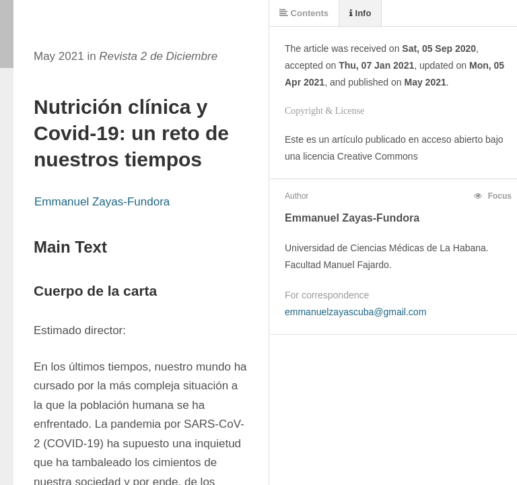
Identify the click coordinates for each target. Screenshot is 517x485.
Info (360, 13)
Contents (304, 13)
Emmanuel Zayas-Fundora (102, 201)
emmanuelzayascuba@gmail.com (355, 311)
